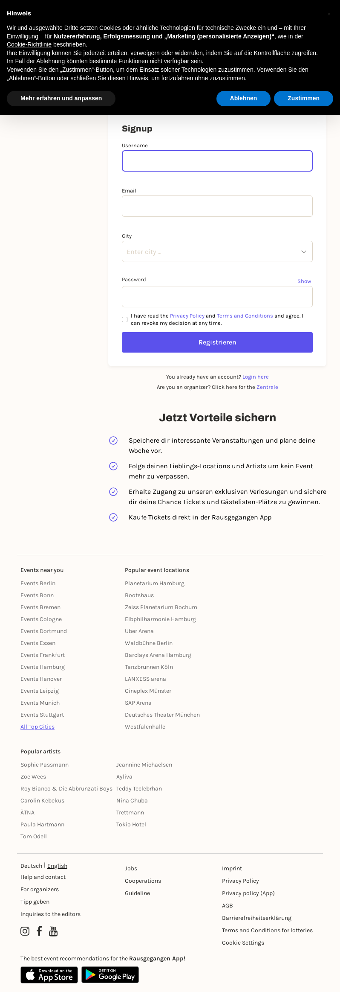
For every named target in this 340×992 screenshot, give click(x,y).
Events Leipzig (39, 690)
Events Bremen (40, 607)
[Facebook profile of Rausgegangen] (39, 931)
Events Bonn (37, 595)
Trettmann (130, 812)
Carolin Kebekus (42, 800)
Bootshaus (139, 595)
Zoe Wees (33, 776)
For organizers (39, 889)
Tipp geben (34, 901)
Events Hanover (41, 679)
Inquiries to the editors (50, 914)
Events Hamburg (42, 667)
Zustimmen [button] (304, 98)
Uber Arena (139, 631)
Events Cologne (41, 619)
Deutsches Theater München (162, 714)
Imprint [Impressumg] (232, 868)
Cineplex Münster (148, 690)
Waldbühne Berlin (149, 643)
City (127, 236)
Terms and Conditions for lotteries (267, 930)
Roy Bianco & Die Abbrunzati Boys (66, 788)
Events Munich (40, 702)
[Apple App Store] (49, 974)
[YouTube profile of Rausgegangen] (53, 931)
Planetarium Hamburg (154, 583)
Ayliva (124, 776)
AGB (227, 905)
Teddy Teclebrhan (139, 788)
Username (135, 145)
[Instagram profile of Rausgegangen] (24, 931)
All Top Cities (37, 726)
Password (134, 279)
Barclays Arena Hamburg (158, 655)
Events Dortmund (43, 631)
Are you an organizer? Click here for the (217, 387)
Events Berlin (37, 583)
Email (129, 190)
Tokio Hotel (131, 824)
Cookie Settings (243, 942)
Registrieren (217, 342)
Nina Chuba (132, 800)
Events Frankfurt (42, 655)
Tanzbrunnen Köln (149, 667)
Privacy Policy (187, 315)
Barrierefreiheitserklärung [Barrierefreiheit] (256, 918)
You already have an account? (217, 376)
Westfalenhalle (145, 726)
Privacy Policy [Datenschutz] (240, 880)
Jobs (131, 868)
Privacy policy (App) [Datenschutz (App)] (248, 893)
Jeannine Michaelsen (144, 764)
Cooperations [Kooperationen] (143, 880)
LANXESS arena (145, 679)
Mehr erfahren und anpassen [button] (61, 98)
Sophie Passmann (44, 764)
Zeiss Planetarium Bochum (161, 607)
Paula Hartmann (42, 824)
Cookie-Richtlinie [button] (29, 44)
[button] (329, 13)
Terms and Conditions (245, 315)
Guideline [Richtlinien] (137, 893)
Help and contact (43, 877)
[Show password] (305, 281)
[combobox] (126, 252)
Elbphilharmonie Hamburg (160, 619)
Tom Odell (33, 836)
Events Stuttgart (42, 714)
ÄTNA (27, 812)
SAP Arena (138, 702)
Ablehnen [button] (243, 98)
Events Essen (37, 643)
